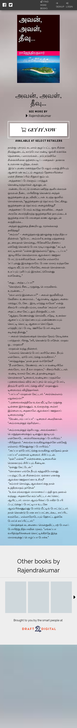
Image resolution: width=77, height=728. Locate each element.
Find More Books (44, 5)
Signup (60, 5)
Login (69, 5)
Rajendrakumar (40, 116)
